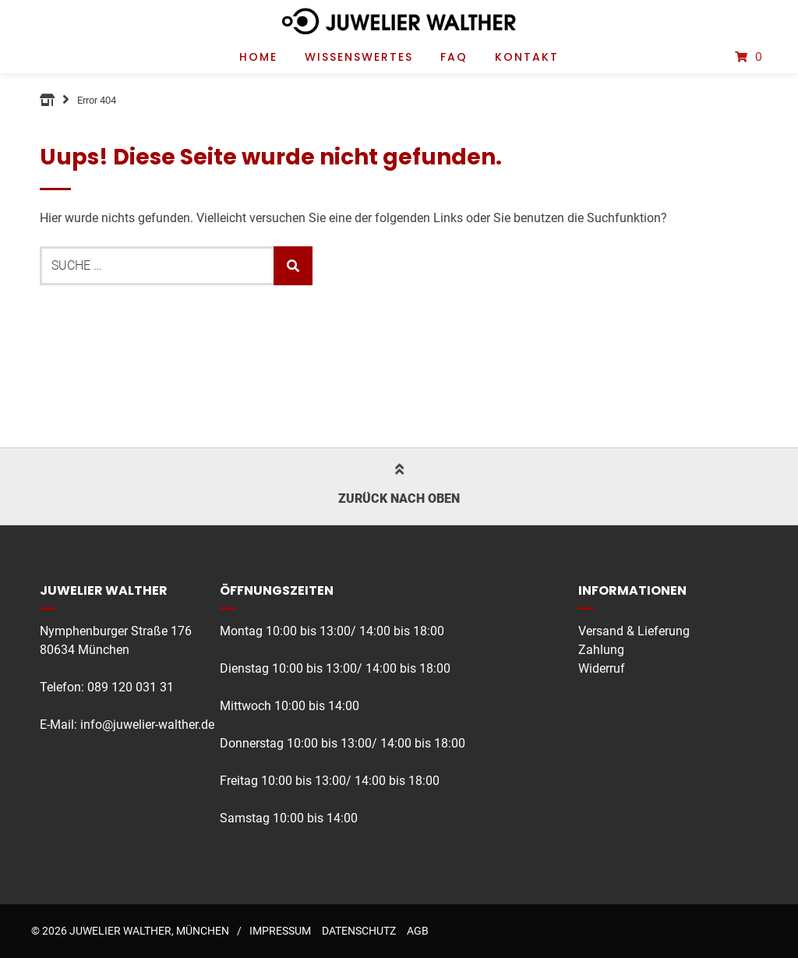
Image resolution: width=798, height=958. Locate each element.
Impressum (280, 930)
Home (258, 57)
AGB (418, 930)
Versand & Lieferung (634, 631)
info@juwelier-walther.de (147, 724)
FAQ (454, 57)
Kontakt (527, 57)
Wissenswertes (359, 57)
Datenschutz (359, 930)
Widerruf (601, 668)
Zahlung (601, 649)
